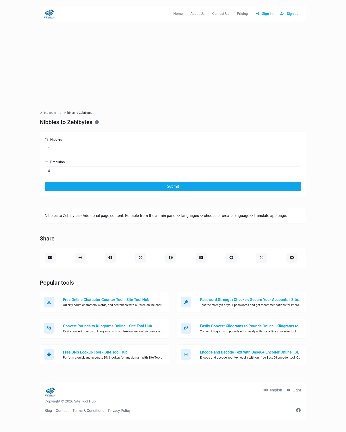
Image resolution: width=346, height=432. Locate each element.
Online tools (48, 112)
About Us (197, 14)
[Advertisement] (173, 71)
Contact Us (220, 14)
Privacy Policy (119, 410)
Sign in (263, 14)
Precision (55, 162)
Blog (48, 410)
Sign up (289, 14)
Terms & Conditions (88, 410)
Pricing (242, 14)
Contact (62, 410)
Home (178, 14)
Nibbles (53, 140)
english (273, 390)
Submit (173, 186)
